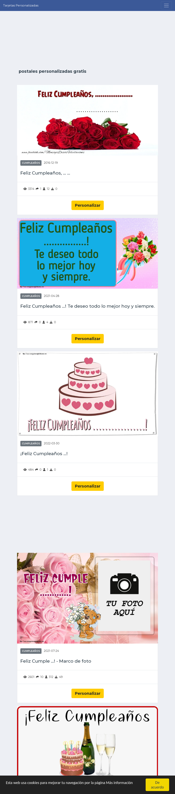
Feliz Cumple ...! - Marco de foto (55, 661)
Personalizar (87, 205)
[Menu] (166, 5)
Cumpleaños (31, 162)
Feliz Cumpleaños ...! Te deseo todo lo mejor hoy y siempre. (87, 306)
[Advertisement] (87, 39)
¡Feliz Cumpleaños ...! (44, 453)
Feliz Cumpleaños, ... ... (45, 173)
